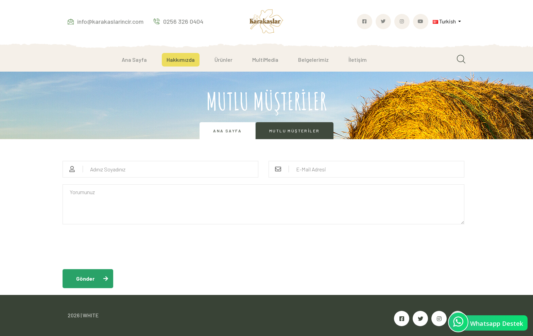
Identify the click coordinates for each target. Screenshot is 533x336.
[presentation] (114, 244)
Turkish (445, 21)
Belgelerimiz (313, 59)
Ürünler (223, 59)
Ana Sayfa (134, 59)
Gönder (85, 278)
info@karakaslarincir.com (105, 21)
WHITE (91, 315)
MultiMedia (265, 59)
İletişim (357, 59)
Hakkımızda (181, 59)
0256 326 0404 (178, 21)
